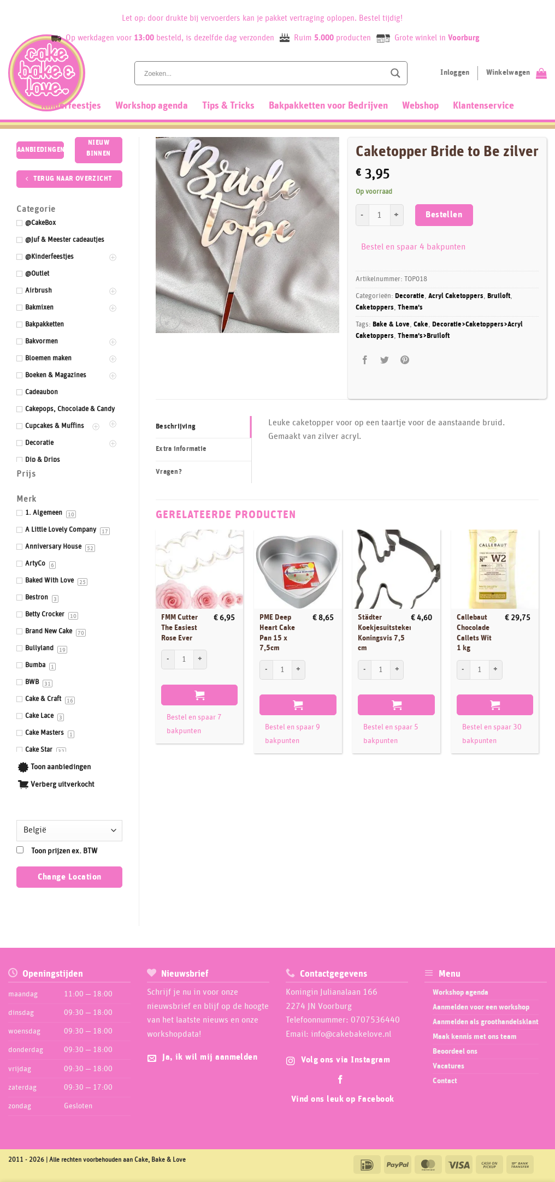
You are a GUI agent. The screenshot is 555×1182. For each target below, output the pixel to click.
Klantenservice (483, 106)
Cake (421, 324)
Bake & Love (391, 324)
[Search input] (263, 73)
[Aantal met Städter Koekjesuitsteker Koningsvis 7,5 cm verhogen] (397, 670)
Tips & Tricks (228, 106)
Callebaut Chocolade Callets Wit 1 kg (474, 633)
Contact (445, 1081)
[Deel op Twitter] (385, 361)
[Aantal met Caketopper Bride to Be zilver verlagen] (362, 215)
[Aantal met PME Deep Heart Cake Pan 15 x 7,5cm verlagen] (266, 670)
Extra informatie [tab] (181, 449)
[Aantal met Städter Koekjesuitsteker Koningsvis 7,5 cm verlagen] (364, 670)
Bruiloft (498, 296)
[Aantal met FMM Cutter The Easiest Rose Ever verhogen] (200, 659)
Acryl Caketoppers (455, 296)
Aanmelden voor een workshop (481, 1007)
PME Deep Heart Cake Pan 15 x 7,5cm (277, 633)
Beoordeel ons (455, 1051)
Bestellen (444, 215)
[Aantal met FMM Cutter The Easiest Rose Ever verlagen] (167, 659)
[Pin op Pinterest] (404, 361)
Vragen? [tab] (169, 472)
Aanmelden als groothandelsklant (486, 1022)
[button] (170, 319)
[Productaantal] (380, 215)
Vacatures (448, 1066)
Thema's (410, 307)
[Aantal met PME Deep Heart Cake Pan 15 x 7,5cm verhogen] (298, 670)
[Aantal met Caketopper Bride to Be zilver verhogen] (397, 215)
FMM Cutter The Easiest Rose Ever (179, 628)
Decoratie (409, 296)
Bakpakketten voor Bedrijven (328, 106)
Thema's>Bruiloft (424, 336)
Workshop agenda (151, 106)
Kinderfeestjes (71, 106)
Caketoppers (375, 307)
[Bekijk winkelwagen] (516, 73)
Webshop (420, 106)
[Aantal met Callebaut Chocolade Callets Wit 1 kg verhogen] (496, 670)
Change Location (70, 877)
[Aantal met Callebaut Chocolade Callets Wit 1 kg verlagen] (463, 670)
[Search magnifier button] (395, 73)
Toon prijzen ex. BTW (64, 851)
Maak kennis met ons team (475, 1037)
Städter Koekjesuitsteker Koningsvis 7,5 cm (385, 633)
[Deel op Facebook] (365, 361)
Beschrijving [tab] (176, 426)
